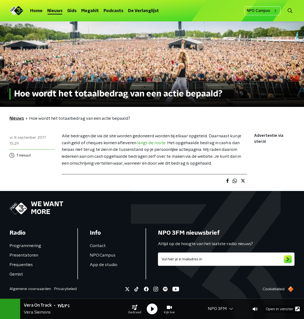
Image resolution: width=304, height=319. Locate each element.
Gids (71, 11)
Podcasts (113, 11)
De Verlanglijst (143, 11)
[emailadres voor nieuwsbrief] (226, 259)
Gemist (16, 274)
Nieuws (54, 11)
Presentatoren (24, 255)
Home (36, 11)
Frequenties (21, 265)
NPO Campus (262, 10)
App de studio (103, 265)
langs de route (151, 143)
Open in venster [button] (283, 309)
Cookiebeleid (274, 289)
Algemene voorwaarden (30, 289)
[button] (134, 309)
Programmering (25, 246)
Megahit (90, 11)
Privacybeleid (65, 289)
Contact (98, 246)
